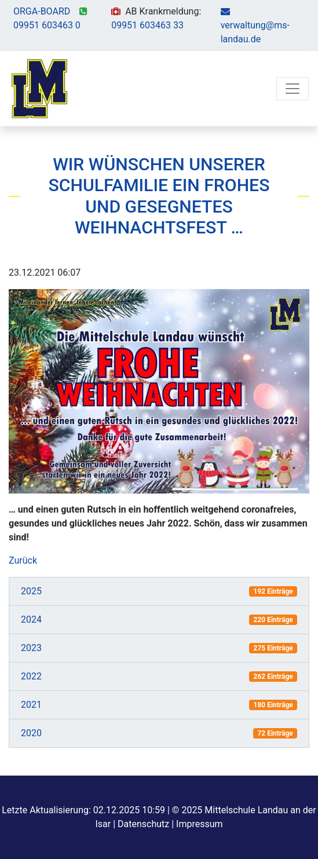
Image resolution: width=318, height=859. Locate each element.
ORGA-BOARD (41, 11)
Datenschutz (143, 823)
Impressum (199, 823)
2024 (31, 619)
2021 (31, 704)
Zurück (23, 560)
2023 (31, 647)
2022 (31, 676)
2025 (31, 591)
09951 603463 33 (147, 25)
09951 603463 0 (47, 25)
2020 (31, 733)
